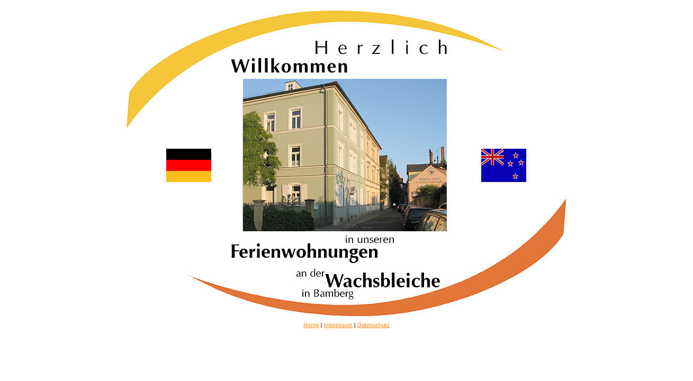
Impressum (337, 325)
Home (311, 325)
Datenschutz (373, 325)
